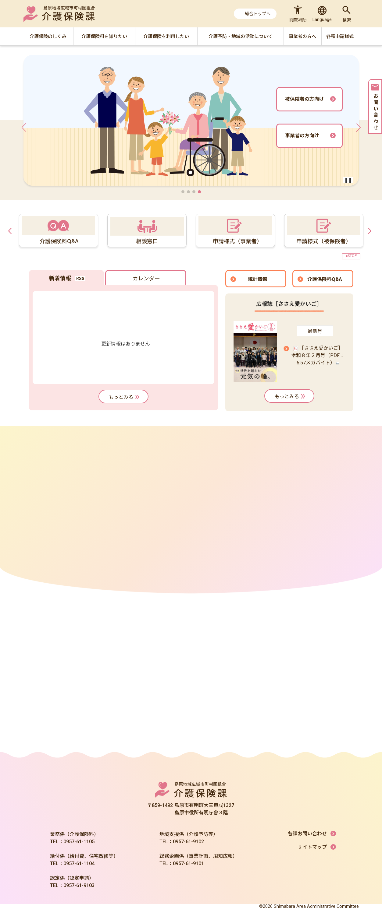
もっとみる (125, 397)
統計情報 (257, 279)
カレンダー (146, 279)
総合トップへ (257, 13)
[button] (182, 191)
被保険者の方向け (304, 99)
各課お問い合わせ (307, 834)
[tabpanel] (234, 230)
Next (371, 230)
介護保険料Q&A (324, 279)
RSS (80, 278)
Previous (11, 230)
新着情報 (60, 278)
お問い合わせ (375, 107)
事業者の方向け (302, 136)
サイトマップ (312, 847)
